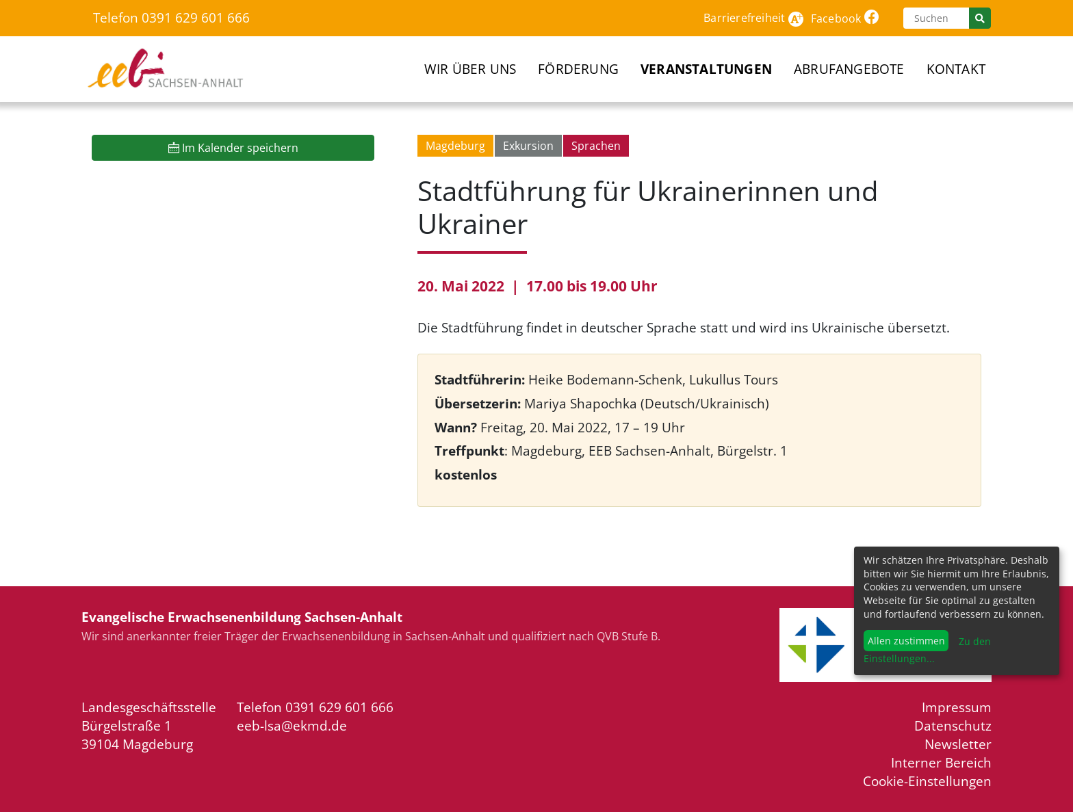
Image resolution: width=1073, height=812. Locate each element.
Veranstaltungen (706, 69)
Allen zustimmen (906, 640)
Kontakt (956, 69)
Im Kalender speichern (233, 147)
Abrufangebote (849, 69)
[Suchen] (936, 18)
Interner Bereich (941, 762)
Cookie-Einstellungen (927, 781)
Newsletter (958, 744)
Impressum (957, 707)
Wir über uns (470, 69)
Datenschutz (953, 725)
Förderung (578, 69)
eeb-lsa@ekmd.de (292, 725)
